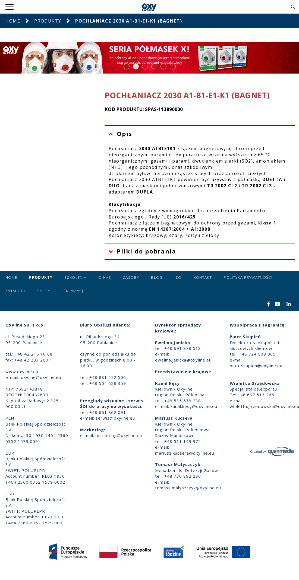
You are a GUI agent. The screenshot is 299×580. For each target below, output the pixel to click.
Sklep (43, 290)
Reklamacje (73, 290)
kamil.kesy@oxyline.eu (194, 406)
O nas (104, 277)
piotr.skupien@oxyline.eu (256, 365)
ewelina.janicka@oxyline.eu (183, 360)
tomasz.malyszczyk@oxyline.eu (188, 487)
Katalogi (15, 290)
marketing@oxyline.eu (119, 435)
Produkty (47, 21)
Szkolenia (75, 277)
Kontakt (203, 277)
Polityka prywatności (248, 277)
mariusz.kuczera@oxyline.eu (184, 453)
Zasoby (131, 277)
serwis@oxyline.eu (115, 418)
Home (12, 21)
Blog (156, 277)
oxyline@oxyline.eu (41, 377)
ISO (178, 277)
